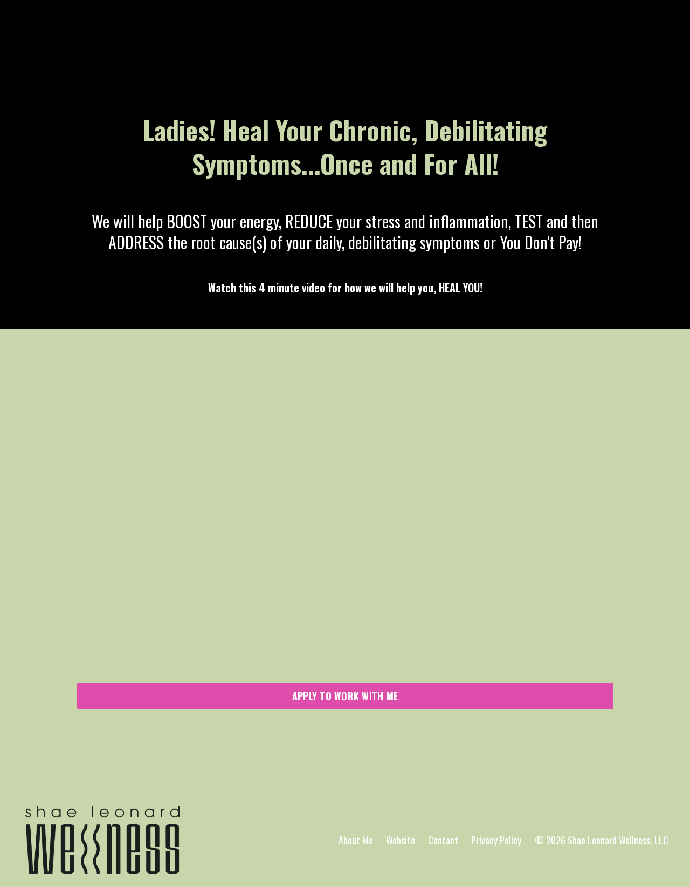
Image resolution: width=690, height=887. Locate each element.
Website (400, 840)
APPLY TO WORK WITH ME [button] (345, 696)
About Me (356, 840)
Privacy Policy (496, 840)
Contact (443, 840)
